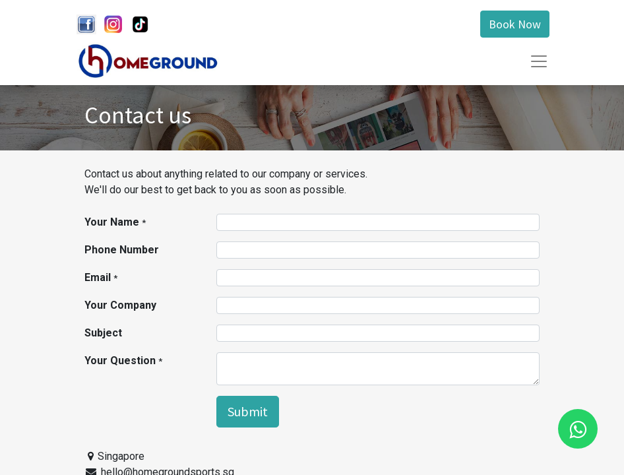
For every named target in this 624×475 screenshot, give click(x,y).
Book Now (515, 24)
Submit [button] (248, 411)
